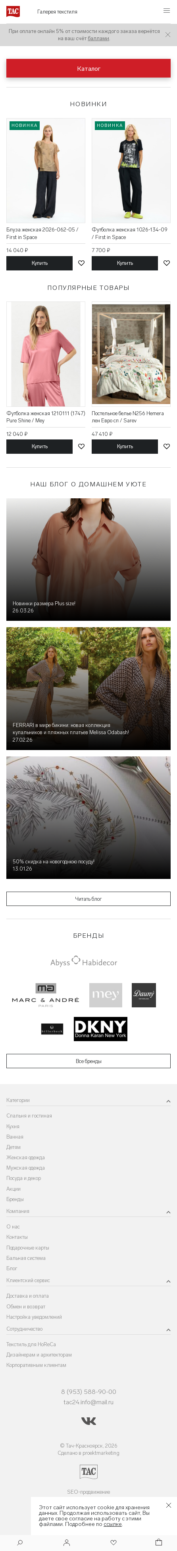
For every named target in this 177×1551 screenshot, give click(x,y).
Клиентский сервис (28, 1280)
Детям (13, 1147)
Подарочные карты (27, 1248)
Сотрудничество (24, 1329)
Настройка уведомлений (34, 1317)
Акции (13, 1189)
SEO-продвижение (88, 1492)
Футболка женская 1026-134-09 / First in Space (129, 233)
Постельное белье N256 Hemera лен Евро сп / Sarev (128, 417)
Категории (18, 1100)
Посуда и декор (23, 1178)
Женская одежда (25, 1157)
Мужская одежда (25, 1168)
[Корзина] (158, 1543)
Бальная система (26, 1258)
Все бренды (89, 1061)
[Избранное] (113, 1543)
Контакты (17, 1237)
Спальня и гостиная (29, 1116)
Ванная (14, 1137)
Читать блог (88, 899)
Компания (17, 1211)
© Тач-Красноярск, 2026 (88, 1446)
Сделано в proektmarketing (88, 1453)
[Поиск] (20, 1543)
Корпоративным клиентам (36, 1365)
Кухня (12, 1126)
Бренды (15, 1199)
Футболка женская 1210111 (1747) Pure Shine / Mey (45, 417)
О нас (13, 1227)
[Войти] (66, 1543)
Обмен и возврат (25, 1307)
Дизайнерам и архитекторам (39, 1355)
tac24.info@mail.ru (88, 1402)
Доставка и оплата (27, 1296)
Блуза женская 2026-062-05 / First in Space (42, 233)
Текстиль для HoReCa (31, 1344)
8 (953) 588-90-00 (88, 1392)
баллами (98, 38)
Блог (11, 1268)
